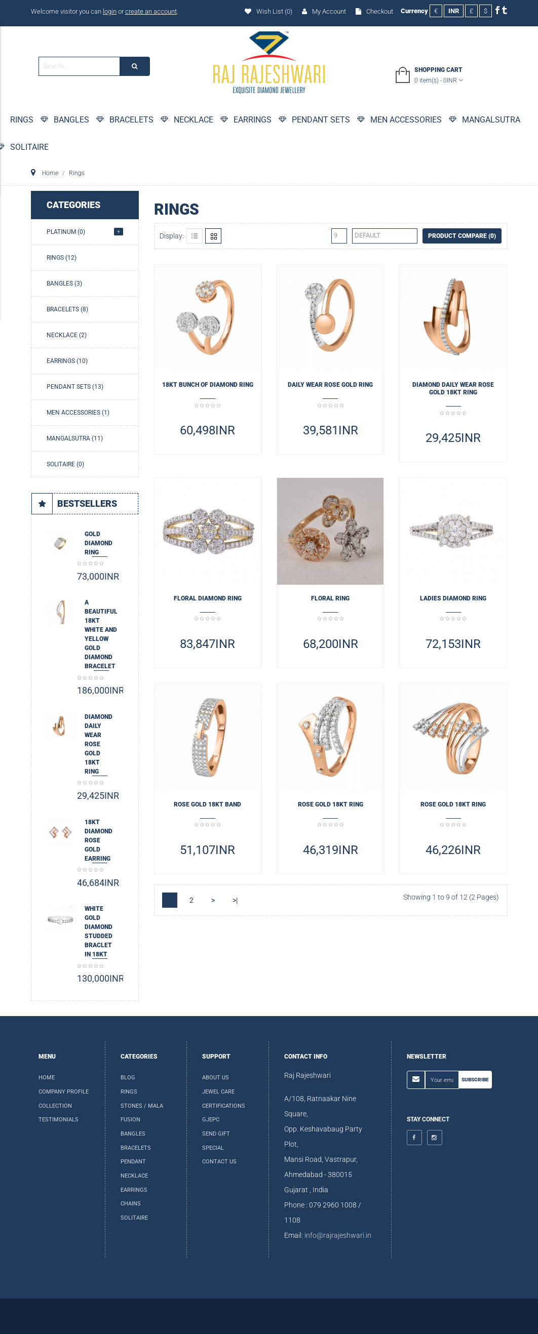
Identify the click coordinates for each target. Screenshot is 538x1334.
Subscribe (475, 1079)
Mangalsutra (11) (75, 438)
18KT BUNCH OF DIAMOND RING (207, 384)
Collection (55, 1106)
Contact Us (219, 1161)
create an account (151, 11)
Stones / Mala (142, 1106)
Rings (129, 1091)
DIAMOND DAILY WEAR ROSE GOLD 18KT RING (98, 744)
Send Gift (216, 1133)
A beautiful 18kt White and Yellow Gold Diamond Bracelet (101, 634)
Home (47, 1077)
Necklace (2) (67, 335)
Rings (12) (61, 257)
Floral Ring (330, 598)
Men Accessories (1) (78, 412)
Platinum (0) (66, 231)
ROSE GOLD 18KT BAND (207, 804)
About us (215, 1077)
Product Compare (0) (462, 235)
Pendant (133, 1161)
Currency (414, 11)
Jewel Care (218, 1091)
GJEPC (210, 1119)
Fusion (130, 1119)
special (213, 1148)
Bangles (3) (64, 283)
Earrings (134, 1190)
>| (235, 900)
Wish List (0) (268, 11)
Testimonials (59, 1119)
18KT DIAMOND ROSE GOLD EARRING (98, 840)
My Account (324, 11)
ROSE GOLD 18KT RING (330, 804)
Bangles (133, 1133)
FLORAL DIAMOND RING (208, 598)
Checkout (374, 11)
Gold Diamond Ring (98, 543)
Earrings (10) (67, 361)
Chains (131, 1203)
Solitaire (134, 1218)
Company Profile (64, 1091)
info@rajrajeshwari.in (337, 1235)
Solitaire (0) (65, 464)
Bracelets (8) (67, 309)
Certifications (223, 1106)
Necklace (134, 1176)
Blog (128, 1077)
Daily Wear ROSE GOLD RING (330, 384)
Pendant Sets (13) (75, 386)
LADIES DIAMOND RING (453, 598)
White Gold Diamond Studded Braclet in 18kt (98, 931)
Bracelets (136, 1148)
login (110, 11)
